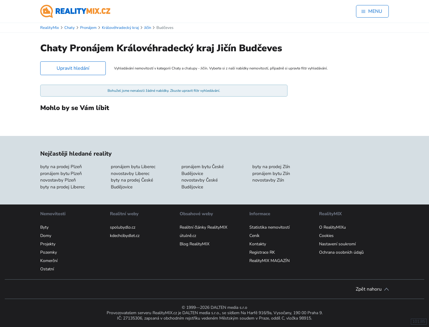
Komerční (48, 261)
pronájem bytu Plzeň (61, 173)
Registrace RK (262, 252)
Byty (44, 227)
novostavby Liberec (130, 173)
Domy (45, 235)
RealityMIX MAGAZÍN (269, 261)
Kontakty (257, 244)
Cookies (326, 235)
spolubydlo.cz (122, 227)
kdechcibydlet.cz (124, 235)
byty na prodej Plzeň (61, 167)
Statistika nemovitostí (269, 227)
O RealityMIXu (332, 227)
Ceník (254, 235)
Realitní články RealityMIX (203, 227)
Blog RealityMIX (194, 244)
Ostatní (47, 269)
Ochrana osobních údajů (341, 252)
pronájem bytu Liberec (133, 167)
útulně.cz (188, 235)
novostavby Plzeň (58, 180)
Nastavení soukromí (337, 244)
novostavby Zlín (268, 180)
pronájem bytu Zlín (271, 173)
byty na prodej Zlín (271, 167)
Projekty (47, 244)
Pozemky (48, 252)
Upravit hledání (73, 68)
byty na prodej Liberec (62, 187)
